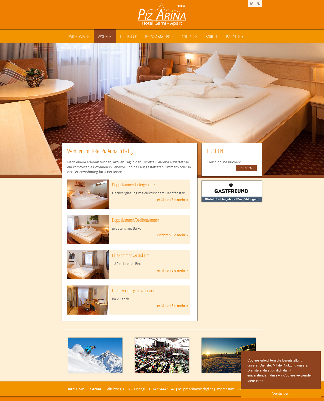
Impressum (225, 389)
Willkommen (79, 36)
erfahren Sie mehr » (172, 199)
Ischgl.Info (235, 36)
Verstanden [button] (280, 393)
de (251, 3)
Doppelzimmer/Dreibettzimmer (135, 220)
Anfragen (190, 36)
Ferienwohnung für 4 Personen (134, 291)
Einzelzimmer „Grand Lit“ (130, 255)
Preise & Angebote (159, 36)
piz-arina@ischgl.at (198, 389)
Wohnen (105, 36)
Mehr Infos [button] (255, 381)
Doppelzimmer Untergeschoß (133, 185)
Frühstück (128, 36)
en (258, 3)
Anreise (212, 36)
